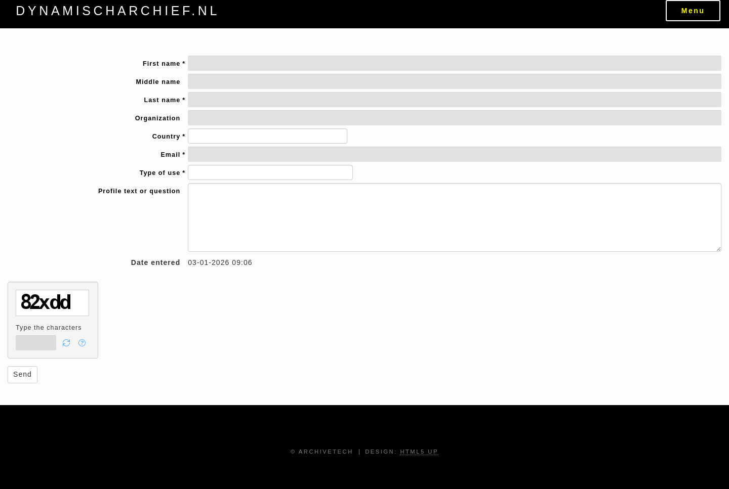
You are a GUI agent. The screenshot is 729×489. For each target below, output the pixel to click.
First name (161, 64)
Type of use (160, 173)
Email (170, 155)
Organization (158, 118)
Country (166, 137)
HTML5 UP (419, 452)
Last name (162, 100)
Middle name (158, 81)
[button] (66, 342)
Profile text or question (139, 191)
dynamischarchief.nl (118, 11)
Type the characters (49, 327)
